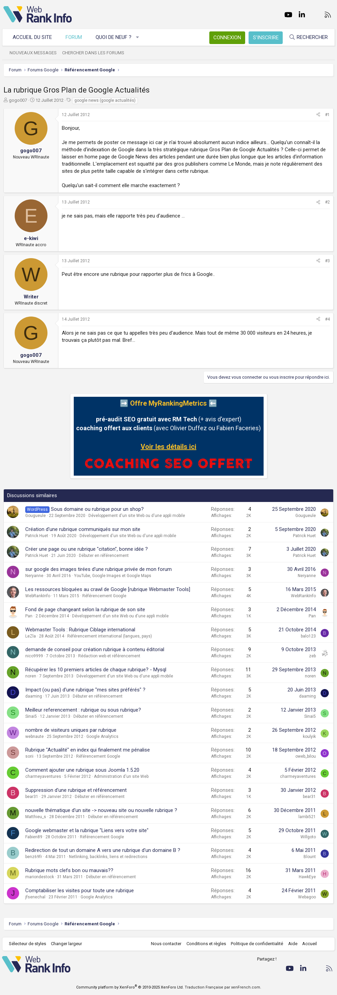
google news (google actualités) (105, 100)
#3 (327, 260)
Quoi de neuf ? (115, 37)
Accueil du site (33, 37)
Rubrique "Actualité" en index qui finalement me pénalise (87, 750)
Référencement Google (104, 595)
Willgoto (308, 837)
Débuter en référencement (104, 555)
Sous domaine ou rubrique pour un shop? (97, 509)
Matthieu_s (35, 816)
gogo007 (18, 100)
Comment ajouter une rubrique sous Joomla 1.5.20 (82, 770)
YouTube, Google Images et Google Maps (112, 575)
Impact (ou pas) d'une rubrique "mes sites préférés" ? (85, 690)
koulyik (309, 736)
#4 (327, 319)
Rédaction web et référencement (109, 656)
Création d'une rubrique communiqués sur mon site (82, 529)
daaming (33, 696)
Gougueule (35, 515)
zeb (312, 656)
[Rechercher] (307, 37)
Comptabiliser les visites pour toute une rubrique (79, 890)
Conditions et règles (204, 943)
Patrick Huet (36, 535)
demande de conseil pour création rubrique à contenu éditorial (94, 649)
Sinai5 (31, 716)
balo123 (308, 636)
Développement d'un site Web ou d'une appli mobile (136, 515)
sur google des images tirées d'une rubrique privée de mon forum (98, 569)
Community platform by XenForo (130, 987)
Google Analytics (102, 736)
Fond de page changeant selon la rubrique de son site (85, 609)
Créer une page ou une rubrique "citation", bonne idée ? (86, 549)
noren (30, 676)
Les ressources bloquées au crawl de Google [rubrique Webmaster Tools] (107, 589)
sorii (29, 756)
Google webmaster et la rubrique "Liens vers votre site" (87, 830)
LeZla (30, 636)
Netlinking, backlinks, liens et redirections (108, 856)
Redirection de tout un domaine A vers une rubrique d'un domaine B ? (102, 850)
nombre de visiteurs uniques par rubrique (70, 730)
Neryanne (34, 575)
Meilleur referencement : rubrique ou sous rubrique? (83, 710)
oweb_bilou (305, 756)
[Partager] (318, 115)
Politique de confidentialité (255, 943)
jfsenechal (35, 897)
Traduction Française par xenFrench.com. (223, 987)
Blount (310, 856)
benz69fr (33, 856)
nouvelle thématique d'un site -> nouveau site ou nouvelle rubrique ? (101, 810)
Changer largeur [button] (68, 943)
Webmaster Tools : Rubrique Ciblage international (80, 630)
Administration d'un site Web (121, 776)
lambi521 (307, 816)
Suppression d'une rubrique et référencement (76, 790)
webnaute (34, 736)
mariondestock (39, 876)
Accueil (308, 943)
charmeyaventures (43, 776)
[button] (139, 37)
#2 (327, 202)
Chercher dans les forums (95, 52)
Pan (28, 616)
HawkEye (307, 876)
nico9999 (34, 656)
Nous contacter (165, 943)
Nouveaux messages (34, 52)
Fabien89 (33, 837)
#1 (327, 114)
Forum (75, 37)
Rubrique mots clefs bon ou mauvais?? (69, 870)
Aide (291, 943)
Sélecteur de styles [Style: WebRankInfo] (28, 943)
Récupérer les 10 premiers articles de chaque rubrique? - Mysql (95, 670)
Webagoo (307, 897)
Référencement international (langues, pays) (109, 636)
